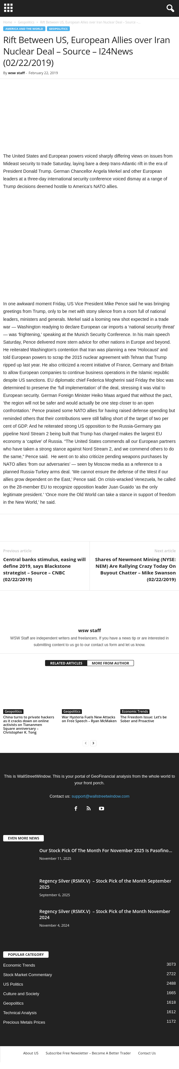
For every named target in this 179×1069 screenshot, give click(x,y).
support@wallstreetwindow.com (100, 796)
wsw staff (16, 72)
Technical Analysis (20, 1012)
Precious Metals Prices (24, 1022)
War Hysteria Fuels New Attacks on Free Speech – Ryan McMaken (89, 719)
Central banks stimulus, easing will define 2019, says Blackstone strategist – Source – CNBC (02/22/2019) (44, 569)
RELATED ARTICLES (66, 663)
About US (30, 1053)
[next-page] (93, 743)
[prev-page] (86, 743)
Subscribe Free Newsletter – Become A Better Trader (88, 1053)
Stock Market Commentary (27, 974)
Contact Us (147, 1053)
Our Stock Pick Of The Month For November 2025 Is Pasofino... (105, 850)
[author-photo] (89, 609)
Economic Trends (135, 711)
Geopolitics (26, 22)
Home (7, 22)
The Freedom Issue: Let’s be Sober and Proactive (143, 719)
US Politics (13, 984)
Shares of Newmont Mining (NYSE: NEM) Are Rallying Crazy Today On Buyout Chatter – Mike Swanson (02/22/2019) (135, 569)
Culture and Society (21, 993)
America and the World (24, 29)
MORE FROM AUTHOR (110, 663)
